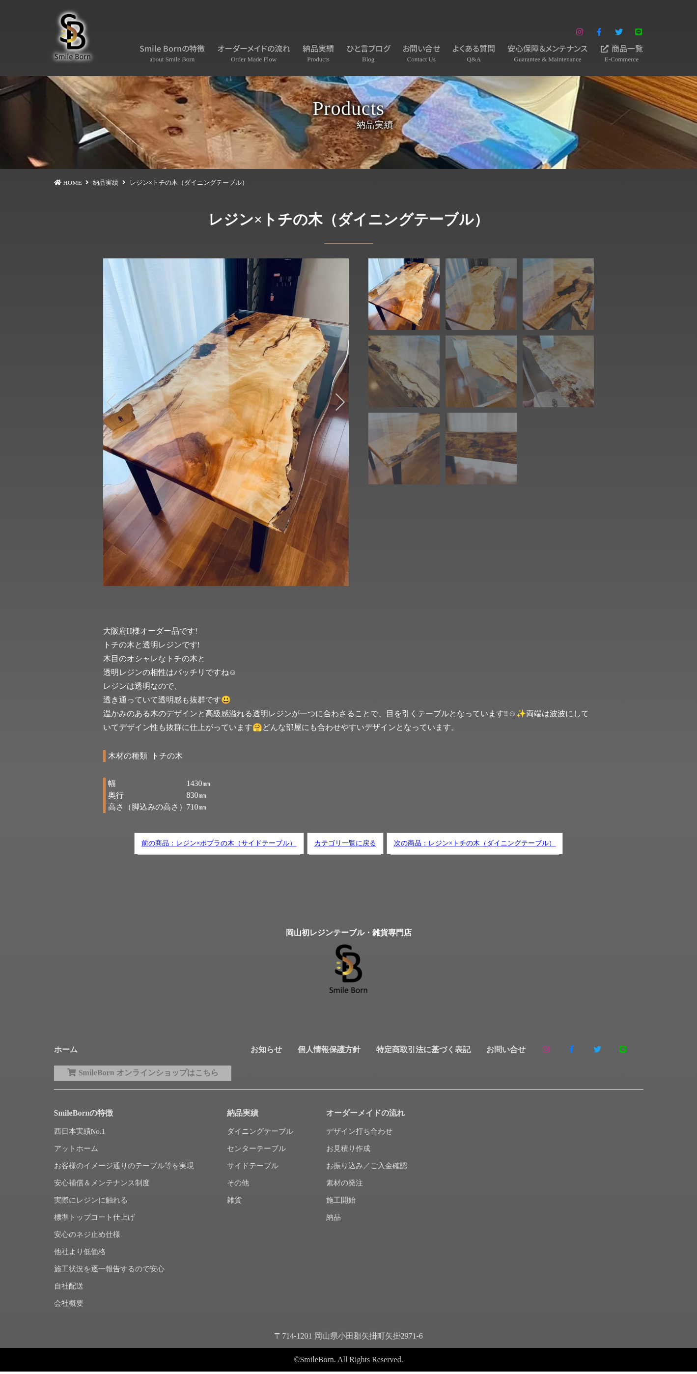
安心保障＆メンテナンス (547, 53)
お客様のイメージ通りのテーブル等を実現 (124, 1168)
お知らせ (266, 1049)
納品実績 (318, 53)
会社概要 (69, 1306)
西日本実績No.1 (80, 1134)
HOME (72, 182)
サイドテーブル (253, 1168)
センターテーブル (256, 1151)
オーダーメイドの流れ (253, 53)
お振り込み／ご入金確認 (366, 1168)
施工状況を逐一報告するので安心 (109, 1271)
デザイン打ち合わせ (359, 1134)
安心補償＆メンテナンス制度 (102, 1185)
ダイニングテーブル (260, 1134)
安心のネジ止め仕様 (87, 1237)
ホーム (66, 1049)
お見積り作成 (348, 1151)
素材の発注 (344, 1185)
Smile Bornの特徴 (172, 53)
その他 (238, 1185)
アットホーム (76, 1151)
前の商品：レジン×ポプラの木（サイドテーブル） (219, 843)
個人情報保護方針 (329, 1049)
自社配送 (69, 1288)
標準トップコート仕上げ (94, 1220)
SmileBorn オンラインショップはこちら (149, 1074)
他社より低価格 (80, 1254)
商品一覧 (621, 53)
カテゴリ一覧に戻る (345, 843)
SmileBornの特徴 (83, 1115)
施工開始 (341, 1202)
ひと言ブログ (368, 53)
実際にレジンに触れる (91, 1202)
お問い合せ (421, 53)
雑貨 (234, 1202)
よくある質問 (473, 53)
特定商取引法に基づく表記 (423, 1049)
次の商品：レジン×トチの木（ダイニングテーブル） (475, 843)
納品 (333, 1220)
